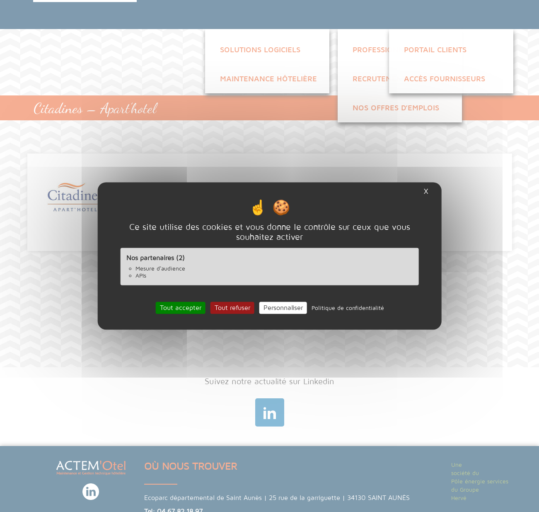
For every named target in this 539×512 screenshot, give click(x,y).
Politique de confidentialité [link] (348, 307)
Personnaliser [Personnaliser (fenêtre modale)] (283, 307)
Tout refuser (232, 307)
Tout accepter (180, 307)
